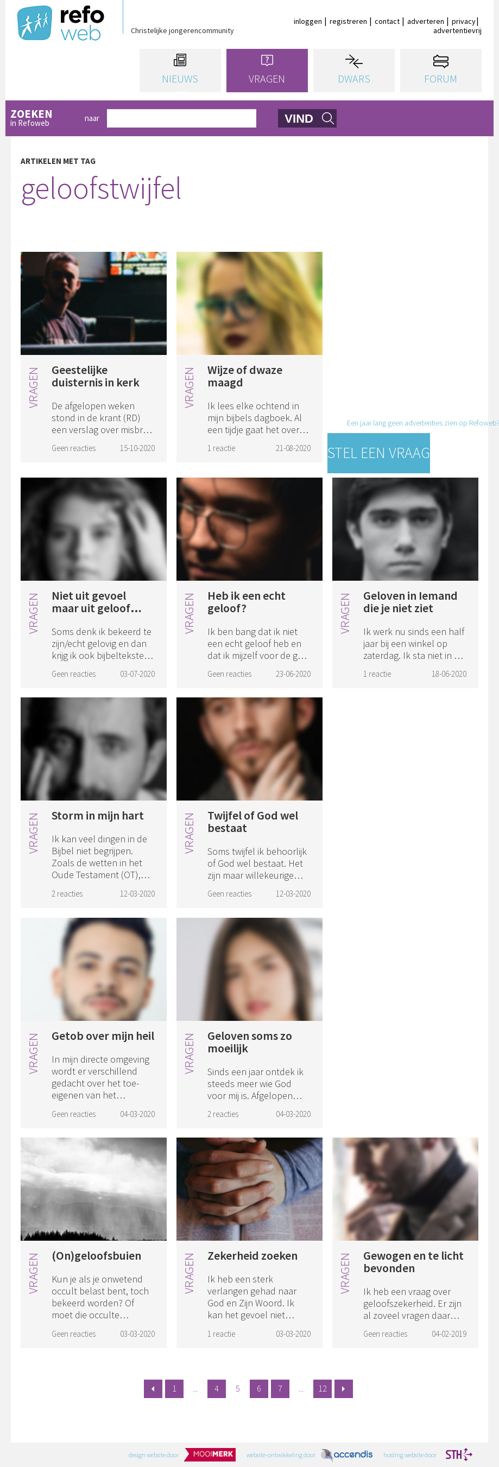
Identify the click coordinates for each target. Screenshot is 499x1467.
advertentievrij (457, 30)
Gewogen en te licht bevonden (413, 1261)
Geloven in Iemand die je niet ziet (410, 601)
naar (92, 118)
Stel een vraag (378, 452)
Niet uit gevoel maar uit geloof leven (91, 608)
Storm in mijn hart (98, 815)
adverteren (425, 21)
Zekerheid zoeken (252, 1255)
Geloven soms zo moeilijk (249, 1042)
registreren (348, 21)
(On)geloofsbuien (96, 1255)
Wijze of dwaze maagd (244, 376)
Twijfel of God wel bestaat (252, 821)
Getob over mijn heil (103, 1035)
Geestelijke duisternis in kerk (96, 376)
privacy (464, 21)
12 (322, 1388)
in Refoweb (43, 118)
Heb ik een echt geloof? (246, 601)
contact (387, 21)
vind (299, 118)
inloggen (308, 21)
